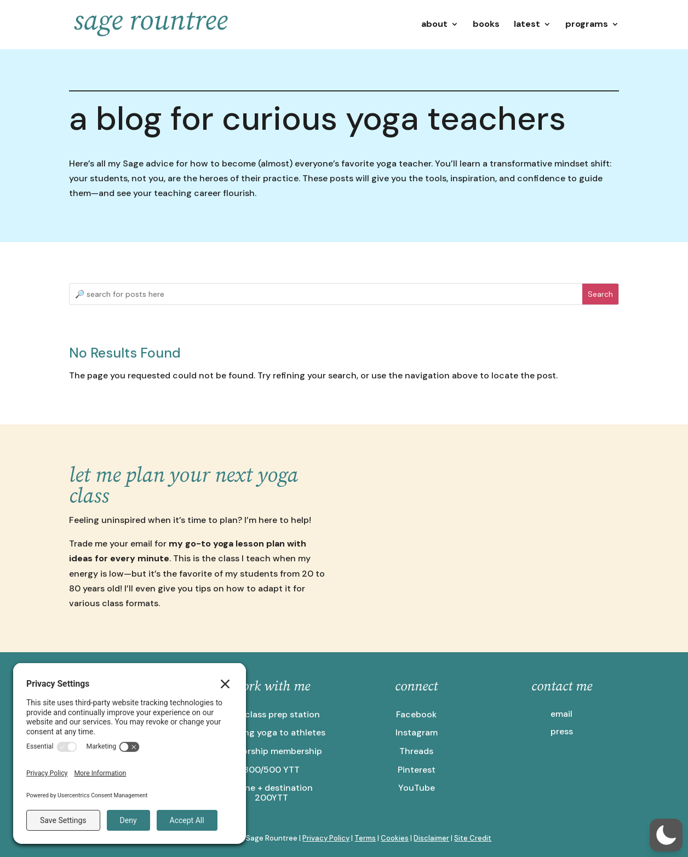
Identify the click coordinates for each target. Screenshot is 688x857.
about (434, 25)
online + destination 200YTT (271, 792)
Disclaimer (431, 838)
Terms (365, 838)
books (486, 25)
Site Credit (472, 838)
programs (586, 25)
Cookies (395, 838)
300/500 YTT (271, 769)
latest (527, 25)
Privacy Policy (325, 838)
